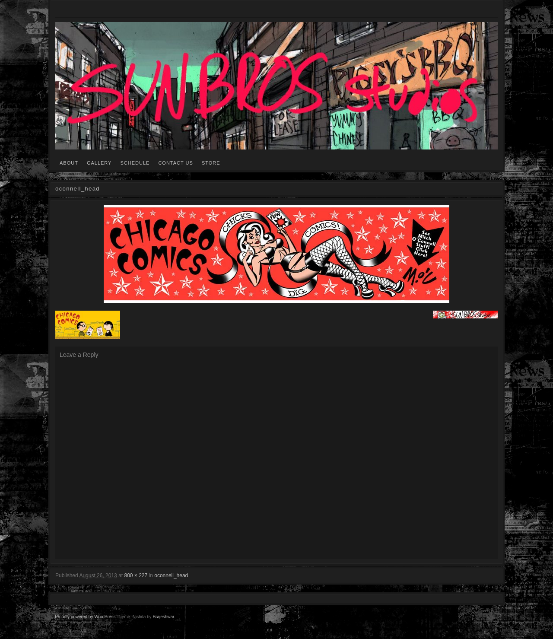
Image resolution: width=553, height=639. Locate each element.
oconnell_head (171, 575)
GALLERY (99, 162)
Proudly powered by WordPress (85, 616)
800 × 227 (135, 575)
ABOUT (69, 162)
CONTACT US (175, 162)
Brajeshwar (163, 616)
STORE (211, 162)
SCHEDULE (134, 162)
